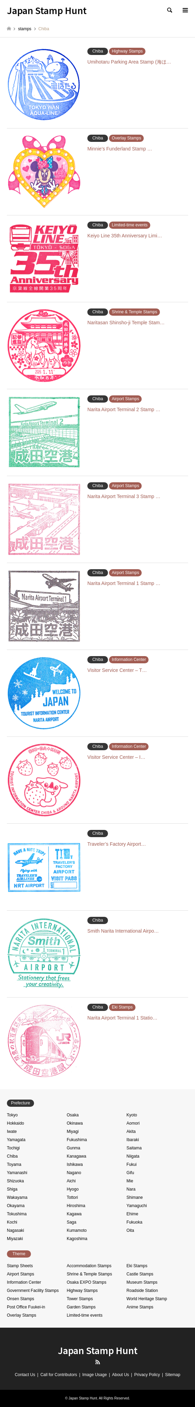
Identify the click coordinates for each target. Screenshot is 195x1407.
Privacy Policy (147, 1374)
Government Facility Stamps (33, 1290)
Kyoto (132, 1115)
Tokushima (16, 1214)
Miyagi (73, 1131)
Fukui (132, 1164)
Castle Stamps (140, 1274)
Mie (130, 1181)
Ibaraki (133, 1139)
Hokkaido (15, 1123)
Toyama (14, 1164)
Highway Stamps (82, 1290)
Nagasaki (15, 1230)
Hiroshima (76, 1205)
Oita (130, 1230)
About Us (120, 1374)
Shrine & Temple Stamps (89, 1274)
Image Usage (94, 1374)
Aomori (133, 1123)
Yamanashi (17, 1172)
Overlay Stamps (21, 1315)
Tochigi (13, 1148)
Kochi (12, 1222)
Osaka (73, 1115)
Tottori (72, 1197)
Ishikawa (75, 1164)
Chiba (12, 1156)
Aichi (71, 1181)
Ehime (132, 1214)
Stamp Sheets (20, 1265)
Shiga (12, 1189)
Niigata (133, 1156)
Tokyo (12, 1115)
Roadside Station (142, 1290)
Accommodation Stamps (89, 1265)
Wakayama (17, 1197)
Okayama (15, 1205)
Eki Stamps (137, 1265)
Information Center (24, 1282)
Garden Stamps (81, 1307)
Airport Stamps (20, 1274)
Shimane (135, 1197)
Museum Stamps (142, 1282)
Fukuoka (134, 1222)
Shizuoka (15, 1181)
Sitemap (172, 1374)
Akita (131, 1131)
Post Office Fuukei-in (26, 1307)
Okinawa (75, 1123)
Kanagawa (76, 1156)
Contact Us (25, 1374)
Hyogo (73, 1189)
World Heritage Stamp (147, 1298)
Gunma (73, 1148)
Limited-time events (84, 1315)
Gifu (130, 1172)
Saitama (134, 1148)
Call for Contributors (58, 1374)
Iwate (12, 1131)
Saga (71, 1222)
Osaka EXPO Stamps (86, 1282)
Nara (131, 1189)
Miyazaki (15, 1238)
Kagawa (74, 1214)
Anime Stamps (140, 1307)
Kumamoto (77, 1230)
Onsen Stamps (20, 1298)
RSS (97, 1362)
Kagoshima (77, 1238)
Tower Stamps (80, 1298)
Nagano (74, 1172)
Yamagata (16, 1139)
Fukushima (77, 1139)
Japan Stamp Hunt (98, 1350)
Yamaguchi (137, 1205)
